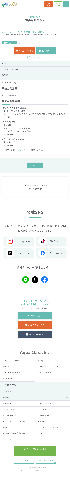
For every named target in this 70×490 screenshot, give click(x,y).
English (41, 439)
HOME (4, 147)
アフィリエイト (9, 433)
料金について (8, 373)
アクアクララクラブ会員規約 (14, 428)
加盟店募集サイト (45, 226)
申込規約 (41, 428)
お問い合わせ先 (9, 416)
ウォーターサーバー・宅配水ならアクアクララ (35, 476)
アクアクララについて (11, 367)
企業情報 (24, 226)
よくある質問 (8, 385)
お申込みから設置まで (11, 379)
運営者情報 (7, 410)
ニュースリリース (44, 410)
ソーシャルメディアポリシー (49, 433)
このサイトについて (45, 416)
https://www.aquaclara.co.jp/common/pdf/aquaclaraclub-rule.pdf (32, 69)
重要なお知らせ (38, 32)
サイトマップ (8, 445)
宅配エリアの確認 (44, 379)
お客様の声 (6, 176)
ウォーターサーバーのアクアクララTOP (16, 32)
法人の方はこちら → (35, 141)
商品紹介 (41, 367)
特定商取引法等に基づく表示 (14, 439)
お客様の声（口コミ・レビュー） (51, 373)
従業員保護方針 (44, 422)
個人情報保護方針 (9, 422)
